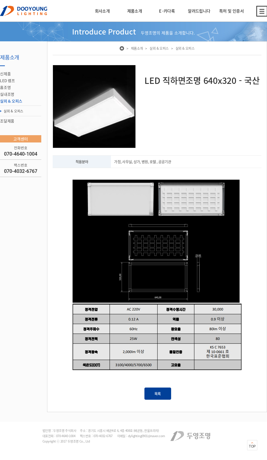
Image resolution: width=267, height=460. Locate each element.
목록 (157, 393)
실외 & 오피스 (13, 110)
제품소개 (137, 48)
